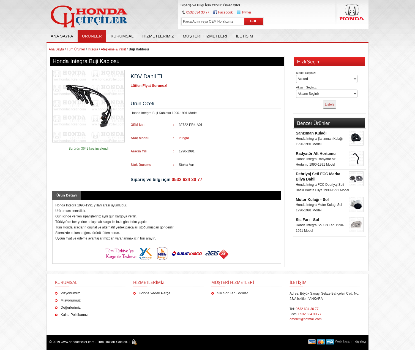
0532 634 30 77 (197, 12)
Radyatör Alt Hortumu (316, 153)
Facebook (225, 12)
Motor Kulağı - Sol (312, 199)
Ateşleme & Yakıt (113, 49)
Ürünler (92, 36)
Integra (93, 49)
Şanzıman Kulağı (311, 133)
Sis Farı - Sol (307, 219)
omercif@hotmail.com (305, 319)
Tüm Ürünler (76, 49)
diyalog (360, 341)
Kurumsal (66, 282)
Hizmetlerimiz (149, 282)
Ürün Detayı (66, 195)
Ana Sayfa (62, 36)
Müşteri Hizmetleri (232, 282)
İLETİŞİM (298, 282)
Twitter (246, 12)
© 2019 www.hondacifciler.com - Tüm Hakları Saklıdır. (88, 342)
